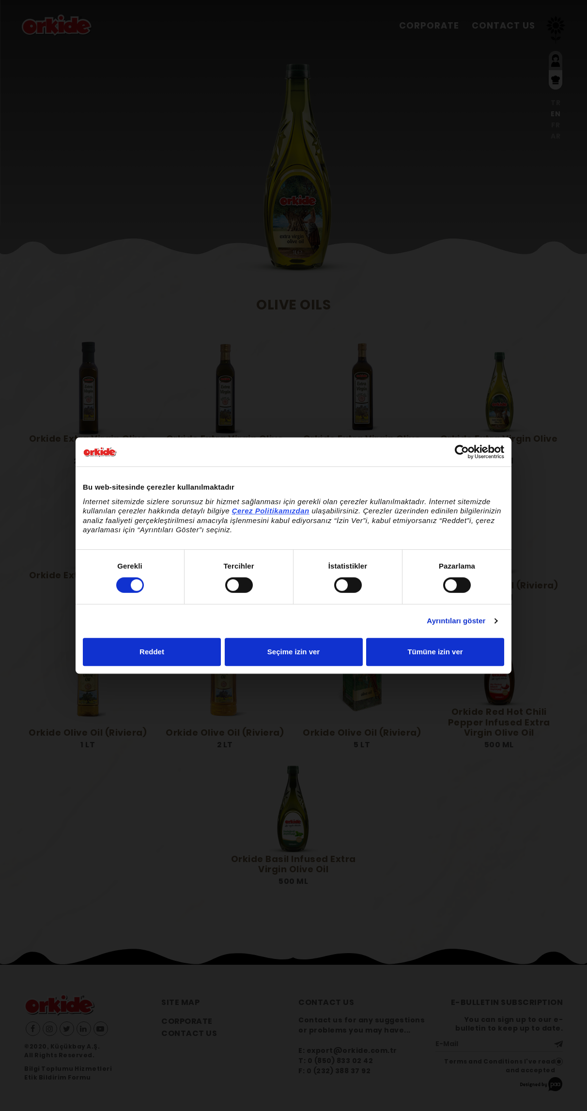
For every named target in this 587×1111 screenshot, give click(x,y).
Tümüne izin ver (435, 652)
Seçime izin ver (293, 652)
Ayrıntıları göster (456, 621)
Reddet (151, 652)
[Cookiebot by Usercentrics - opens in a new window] (461, 452)
